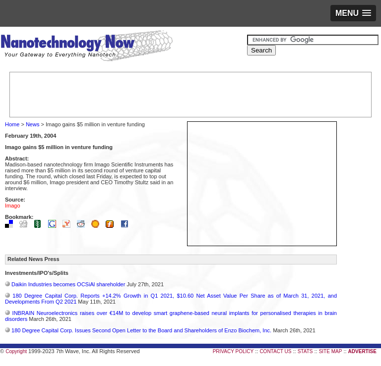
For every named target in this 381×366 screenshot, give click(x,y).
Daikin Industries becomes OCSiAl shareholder (68, 284)
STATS (305, 351)
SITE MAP (330, 351)
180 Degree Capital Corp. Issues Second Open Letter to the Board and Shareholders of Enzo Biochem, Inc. (141, 330)
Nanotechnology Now (86, 47)
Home (12, 124)
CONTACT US (275, 351)
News (33, 124)
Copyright (16, 351)
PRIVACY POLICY (233, 351)
